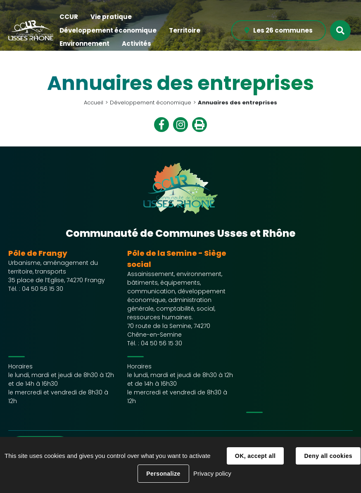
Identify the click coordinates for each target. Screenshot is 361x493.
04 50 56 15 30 (42, 289)
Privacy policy (212, 473)
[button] (68, 17)
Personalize (163, 473)
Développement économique (150, 102)
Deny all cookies (328, 456)
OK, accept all (255, 456)
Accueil (93, 102)
